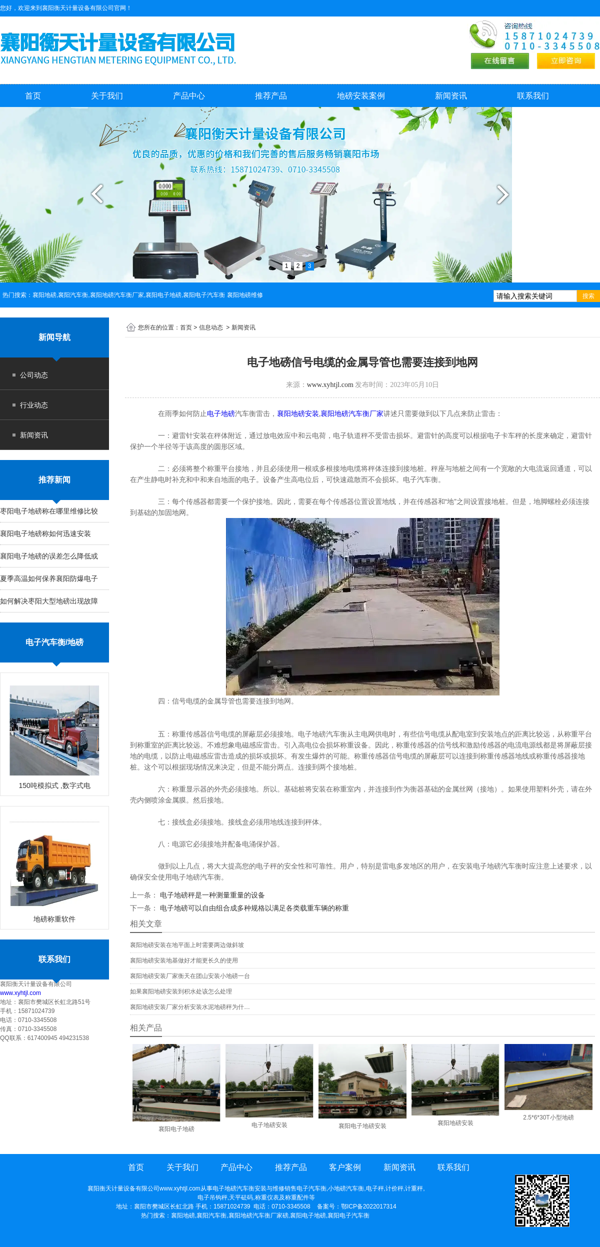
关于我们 (107, 96)
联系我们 (533, 96)
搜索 (588, 296)
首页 (33, 96)
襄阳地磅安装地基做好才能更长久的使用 (184, 960)
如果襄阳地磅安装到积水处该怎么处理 (181, 991)
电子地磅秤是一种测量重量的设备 (211, 895)
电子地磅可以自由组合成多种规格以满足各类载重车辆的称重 (253, 908)
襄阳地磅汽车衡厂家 (352, 414)
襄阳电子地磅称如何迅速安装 (45, 534)
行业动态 (34, 405)
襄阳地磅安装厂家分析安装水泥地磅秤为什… (190, 1007)
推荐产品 (271, 96)
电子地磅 (221, 414)
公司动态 (34, 375)
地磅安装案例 (361, 96)
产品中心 (189, 96)
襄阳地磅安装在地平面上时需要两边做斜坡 (187, 945)
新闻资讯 (451, 96)
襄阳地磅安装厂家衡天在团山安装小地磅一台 (190, 976)
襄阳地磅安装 (298, 414)
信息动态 (211, 327)
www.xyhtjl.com (20, 993)
